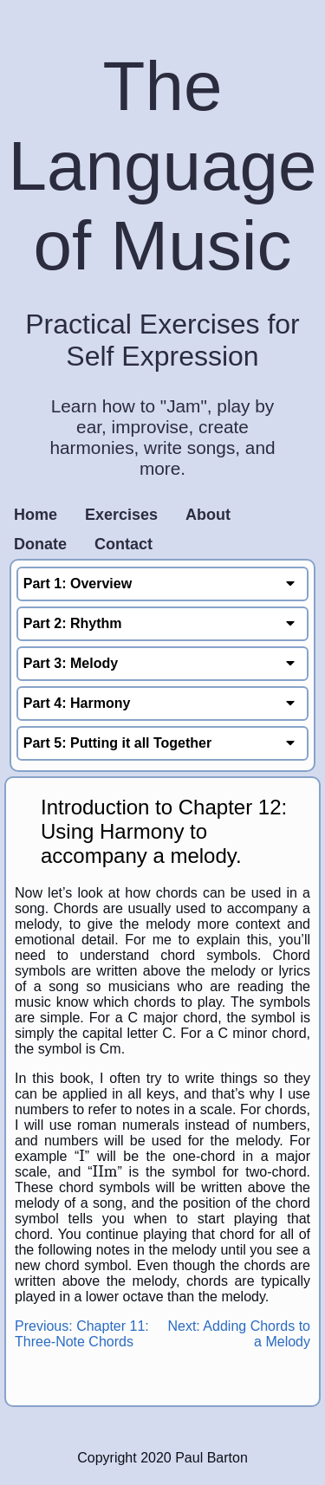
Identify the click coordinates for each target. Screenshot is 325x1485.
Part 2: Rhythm (162, 623)
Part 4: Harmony (162, 703)
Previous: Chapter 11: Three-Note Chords (82, 1334)
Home (35, 514)
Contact (123, 544)
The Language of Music (163, 166)
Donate (40, 544)
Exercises (121, 514)
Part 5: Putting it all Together (162, 743)
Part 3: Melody (162, 663)
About (208, 514)
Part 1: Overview (162, 583)
